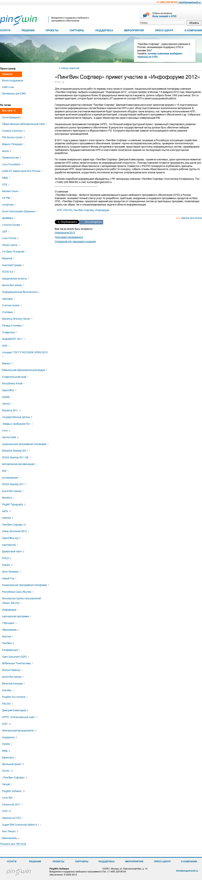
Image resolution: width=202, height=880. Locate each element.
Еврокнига (9, 757)
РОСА (6, 558)
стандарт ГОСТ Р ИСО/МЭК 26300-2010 (25, 354)
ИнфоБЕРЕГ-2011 (13, 339)
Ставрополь (9, 332)
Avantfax (8, 690)
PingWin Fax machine (15, 697)
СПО (6, 811)
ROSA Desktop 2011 (14, 484)
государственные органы (17, 417)
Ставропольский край (15, 377)
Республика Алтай (13, 383)
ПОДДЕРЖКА (104, 30)
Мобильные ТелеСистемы (17, 663)
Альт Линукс (10, 831)
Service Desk (10, 437)
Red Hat (7, 636)
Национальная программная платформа (25, 585)
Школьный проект (13, 764)
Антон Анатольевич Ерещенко (19, 211)
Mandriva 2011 (11, 410)
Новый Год (9, 578)
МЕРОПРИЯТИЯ (134, 30)
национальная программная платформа (25, 444)
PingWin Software (13, 791)
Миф (6, 751)
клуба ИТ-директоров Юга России (22, 171)
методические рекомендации (19, 464)
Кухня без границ (12, 491)
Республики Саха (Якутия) (18, 592)
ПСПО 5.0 (8, 272)
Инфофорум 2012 (65, 232)
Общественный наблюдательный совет (24, 124)
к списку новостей (69, 68)
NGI (5, 471)
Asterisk (7, 518)
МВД (6, 178)
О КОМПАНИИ (193, 30)
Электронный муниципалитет (19, 730)
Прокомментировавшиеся (69, 237)
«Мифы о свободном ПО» (17, 424)
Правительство (11, 157)
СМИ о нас (8, 87)
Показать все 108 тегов (13, 844)
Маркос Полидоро (13, 144)
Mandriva (8, 497)
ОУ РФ (7, 198)
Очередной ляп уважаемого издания (75, 241)
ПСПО (7, 771)
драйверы (8, 218)
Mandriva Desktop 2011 (16, 450)
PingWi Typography (13, 504)
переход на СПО (12, 818)
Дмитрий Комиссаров (15, 710)
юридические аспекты (15, 278)
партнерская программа (16, 616)
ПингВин (8, 643)
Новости (7, 74)
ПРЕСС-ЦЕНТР (164, 30)
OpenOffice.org (11, 538)
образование (10, 630)
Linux (6, 430)
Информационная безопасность (21, 292)
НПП (59, 210)
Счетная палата (12, 305)
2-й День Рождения (14, 251)
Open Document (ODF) (15, 657)
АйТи (6, 511)
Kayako (7, 565)
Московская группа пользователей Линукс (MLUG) (21, 600)
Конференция (11, 650)
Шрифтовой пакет (13, 551)
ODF (5, 231)
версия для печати (191, 218)
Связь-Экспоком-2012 (15, 531)
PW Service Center (13, 137)
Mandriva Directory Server (17, 319)
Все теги (9, 110)
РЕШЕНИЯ (27, 30)
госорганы (9, 204)
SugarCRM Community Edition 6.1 (21, 825)
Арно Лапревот (11, 571)
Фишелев (8, 258)
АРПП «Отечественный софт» (20, 717)
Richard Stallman (12, 670)
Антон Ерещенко (12, 117)
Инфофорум (102, 210)
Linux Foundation (12, 164)
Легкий (7, 784)
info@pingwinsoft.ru (190, 2)
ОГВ (5, 184)
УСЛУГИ (5, 30)
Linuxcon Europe (12, 225)
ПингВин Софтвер (84, 210)
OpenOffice (9, 390)
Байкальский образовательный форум (24, 370)
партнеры (8, 299)
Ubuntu (7, 403)
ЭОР (5, 346)
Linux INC (8, 798)
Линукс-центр (10, 245)
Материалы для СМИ (14, 93)
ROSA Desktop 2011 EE (16, 457)
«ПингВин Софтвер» (14, 777)
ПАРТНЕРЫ (77, 30)
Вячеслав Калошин (13, 683)
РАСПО (67, 210)
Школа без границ (13, 285)
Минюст (7, 363)
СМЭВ (7, 397)
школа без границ (13, 677)
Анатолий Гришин (13, 265)
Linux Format (10, 238)
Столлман (8, 312)
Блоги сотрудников (12, 80)
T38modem (9, 623)
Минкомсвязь (10, 838)
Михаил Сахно (11, 191)
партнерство (10, 545)
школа (6, 151)
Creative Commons (13, 131)
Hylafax (7, 744)
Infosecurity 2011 (12, 804)
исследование (11, 477)
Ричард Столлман (13, 325)
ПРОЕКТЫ (52, 30)
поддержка (9, 737)
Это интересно (93, 222)
